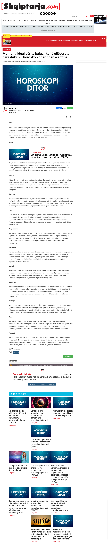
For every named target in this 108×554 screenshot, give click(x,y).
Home (5, 21)
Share (58, 108)
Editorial (88, 21)
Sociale (12, 26)
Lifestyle (44, 26)
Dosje (73, 26)
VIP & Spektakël (52, 26)
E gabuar (42, 384)
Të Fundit (6, 26)
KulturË (81, 21)
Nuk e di (51, 384)
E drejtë (32, 384)
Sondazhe (51, 30)
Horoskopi (66, 26)
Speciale (27, 26)
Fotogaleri (79, 26)
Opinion (48, 23)
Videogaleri (88, 26)
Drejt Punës (20, 26)
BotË (75, 21)
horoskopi (16, 352)
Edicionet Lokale (15, 21)
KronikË (27, 21)
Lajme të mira (35, 26)
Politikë (34, 21)
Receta (60, 26)
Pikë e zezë (44, 30)
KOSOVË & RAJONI (65, 21)
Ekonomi (49, 21)
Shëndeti (41, 21)
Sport (56, 21)
